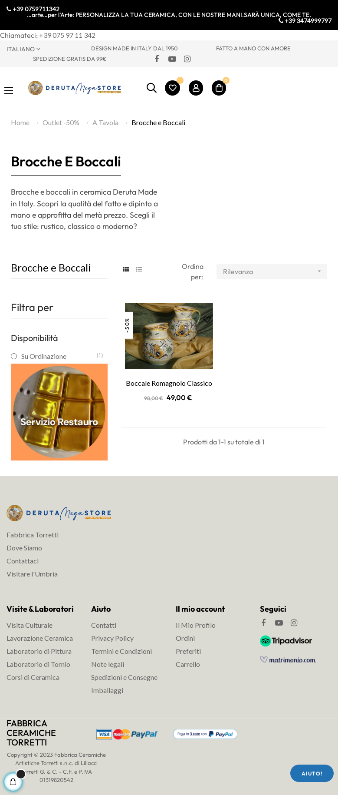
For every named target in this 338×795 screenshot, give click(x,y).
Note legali (107, 664)
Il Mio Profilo (196, 625)
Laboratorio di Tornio (38, 664)
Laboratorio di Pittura (39, 651)
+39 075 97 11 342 (67, 35)
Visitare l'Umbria (32, 574)
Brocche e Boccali (51, 267)
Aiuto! (312, 773)
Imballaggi (107, 690)
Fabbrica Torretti (33, 534)
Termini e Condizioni (121, 651)
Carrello (188, 664)
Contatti (103, 625)
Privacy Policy (112, 638)
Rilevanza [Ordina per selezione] (275, 271)
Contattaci (23, 560)
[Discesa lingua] (42, 48)
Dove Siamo (24, 547)
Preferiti (188, 651)
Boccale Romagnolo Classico (169, 383)
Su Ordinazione (58, 356)
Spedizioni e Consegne (124, 677)
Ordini (185, 638)
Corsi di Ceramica (33, 677)
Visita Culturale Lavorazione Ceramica (40, 631)
